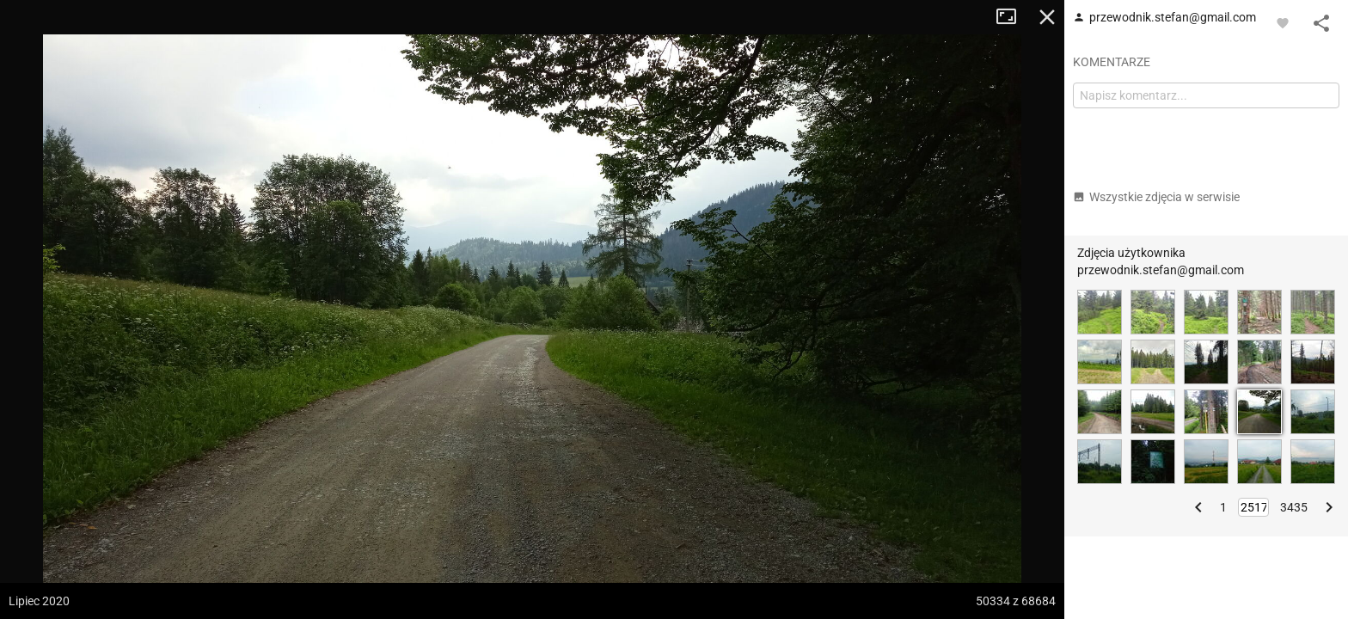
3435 (1294, 507)
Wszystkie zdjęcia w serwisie (1156, 197)
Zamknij (1047, 17)
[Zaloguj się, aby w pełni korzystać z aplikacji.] (1282, 22)
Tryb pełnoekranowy (1013, 17)
